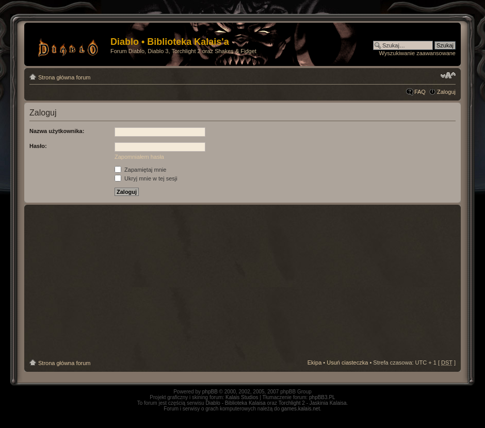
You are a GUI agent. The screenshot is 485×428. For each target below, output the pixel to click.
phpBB (210, 391)
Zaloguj (446, 92)
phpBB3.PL (322, 397)
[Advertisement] (242, 282)
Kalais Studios (241, 397)
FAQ (420, 92)
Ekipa (315, 362)
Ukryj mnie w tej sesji (146, 178)
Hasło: (38, 146)
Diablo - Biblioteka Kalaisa (236, 403)
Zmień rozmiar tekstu (448, 75)
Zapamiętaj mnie (140, 170)
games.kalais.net (300, 408)
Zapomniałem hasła (139, 157)
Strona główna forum (64, 77)
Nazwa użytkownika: (56, 131)
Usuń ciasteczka (347, 362)
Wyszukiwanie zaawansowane (417, 53)
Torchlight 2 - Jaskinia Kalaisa (313, 403)
